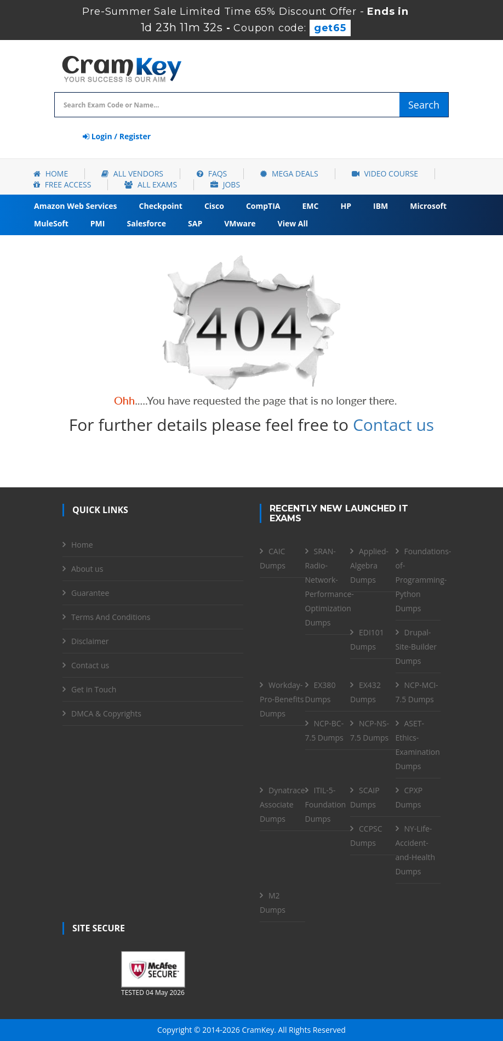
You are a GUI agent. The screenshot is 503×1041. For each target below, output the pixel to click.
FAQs (212, 173)
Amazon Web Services (75, 206)
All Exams (150, 184)
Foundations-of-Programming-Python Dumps (423, 579)
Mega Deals (289, 173)
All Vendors (132, 173)
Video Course (385, 173)
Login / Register (117, 136)
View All (293, 223)
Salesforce (146, 223)
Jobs (225, 184)
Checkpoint (160, 206)
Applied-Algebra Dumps (369, 565)
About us (87, 569)
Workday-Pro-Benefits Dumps (282, 699)
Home (50, 173)
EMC (310, 206)
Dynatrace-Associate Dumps (283, 804)
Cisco (214, 206)
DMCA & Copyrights (106, 713)
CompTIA (263, 206)
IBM (380, 206)
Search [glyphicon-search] (423, 104)
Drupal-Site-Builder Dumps (416, 646)
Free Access (62, 184)
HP (345, 206)
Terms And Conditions (110, 617)
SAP (195, 223)
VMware (239, 223)
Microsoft (428, 206)
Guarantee (90, 593)
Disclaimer (89, 641)
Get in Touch (93, 689)
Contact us (393, 424)
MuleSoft (51, 223)
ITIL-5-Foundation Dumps (325, 804)
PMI (97, 223)
